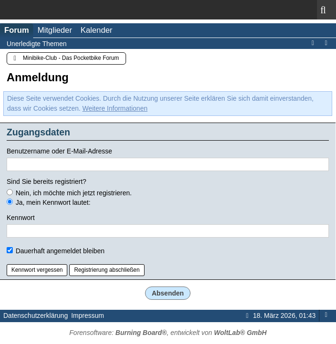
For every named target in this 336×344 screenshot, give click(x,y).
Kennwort (21, 217)
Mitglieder (54, 30)
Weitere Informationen (114, 108)
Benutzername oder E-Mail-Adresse (59, 151)
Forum (16, 30)
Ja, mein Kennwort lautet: (49, 202)
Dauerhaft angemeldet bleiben (55, 251)
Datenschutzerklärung (35, 315)
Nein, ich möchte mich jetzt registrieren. (69, 193)
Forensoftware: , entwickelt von (167, 332)
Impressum (87, 315)
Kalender (96, 30)
